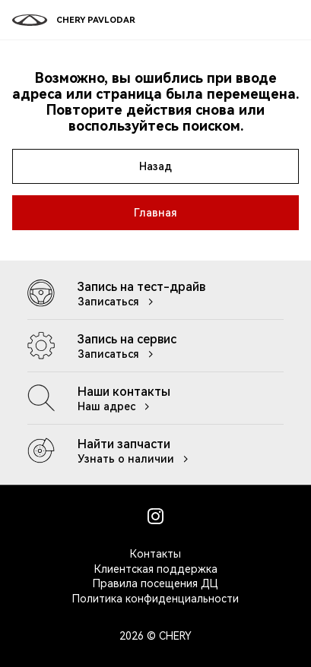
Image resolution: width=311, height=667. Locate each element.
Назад (155, 166)
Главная (155, 213)
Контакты (155, 554)
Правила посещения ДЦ (155, 583)
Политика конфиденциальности (155, 599)
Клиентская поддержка (155, 569)
